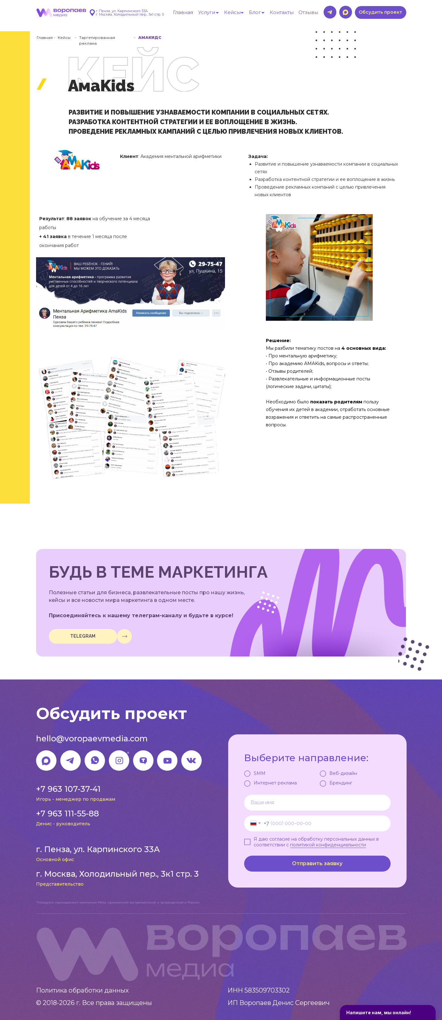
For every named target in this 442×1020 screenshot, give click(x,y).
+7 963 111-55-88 (67, 813)
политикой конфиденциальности (328, 845)
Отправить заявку (317, 863)
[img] (124, 636)
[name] (317, 803)
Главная (45, 37)
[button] (380, 12)
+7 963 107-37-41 (68, 789)
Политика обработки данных (82, 990)
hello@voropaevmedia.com (92, 738)
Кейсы (64, 37)
